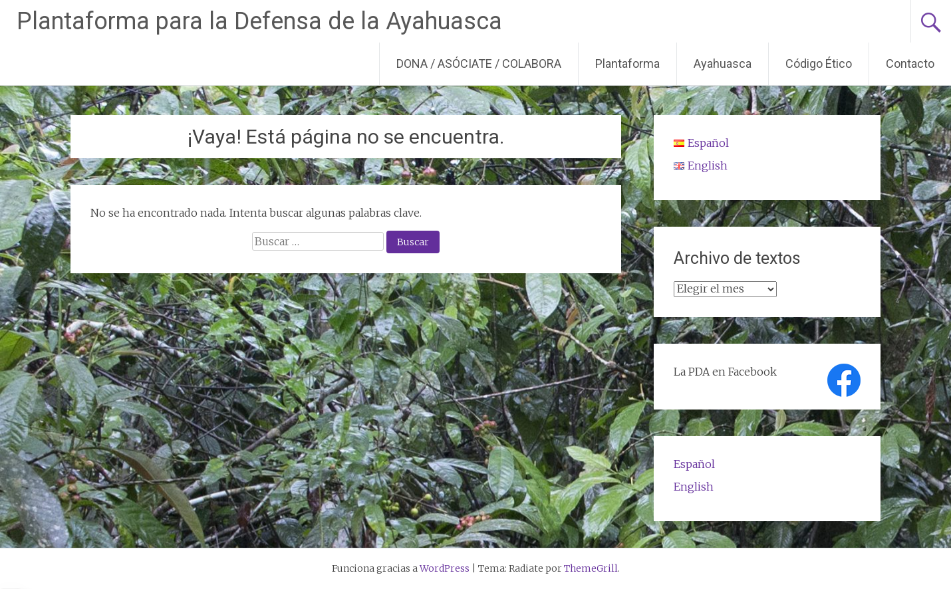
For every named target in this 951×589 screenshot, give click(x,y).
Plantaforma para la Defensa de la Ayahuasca (259, 21)
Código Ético (818, 63)
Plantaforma (627, 63)
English (694, 486)
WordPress (445, 568)
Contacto (910, 63)
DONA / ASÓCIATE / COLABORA (478, 63)
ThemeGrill (591, 568)
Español (694, 464)
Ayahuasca (722, 63)
